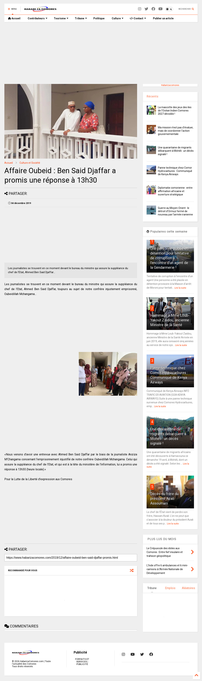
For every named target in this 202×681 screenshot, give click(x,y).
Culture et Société (30, 162)
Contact (138, 18)
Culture (117, 18)
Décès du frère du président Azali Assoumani (164, 498)
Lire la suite (180, 288)
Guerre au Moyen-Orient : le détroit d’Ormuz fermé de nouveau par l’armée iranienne (175, 211)
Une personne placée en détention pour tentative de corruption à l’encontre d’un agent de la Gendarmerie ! (169, 258)
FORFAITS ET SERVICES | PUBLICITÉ (82, 662)
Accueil (14, 18)
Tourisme (61, 18)
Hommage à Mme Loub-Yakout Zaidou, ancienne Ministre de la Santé (169, 320)
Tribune (81, 18)
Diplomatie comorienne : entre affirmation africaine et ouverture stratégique (175, 191)
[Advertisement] (101, 52)
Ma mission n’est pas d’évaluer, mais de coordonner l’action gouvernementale (175, 130)
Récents (152, 96)
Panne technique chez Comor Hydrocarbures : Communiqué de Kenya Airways (175, 171)
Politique (98, 18)
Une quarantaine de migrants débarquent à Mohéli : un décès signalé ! (176, 151)
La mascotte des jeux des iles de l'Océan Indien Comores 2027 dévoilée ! (174, 110)
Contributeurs (37, 18)
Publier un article (163, 18)
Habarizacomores (170, 85)
